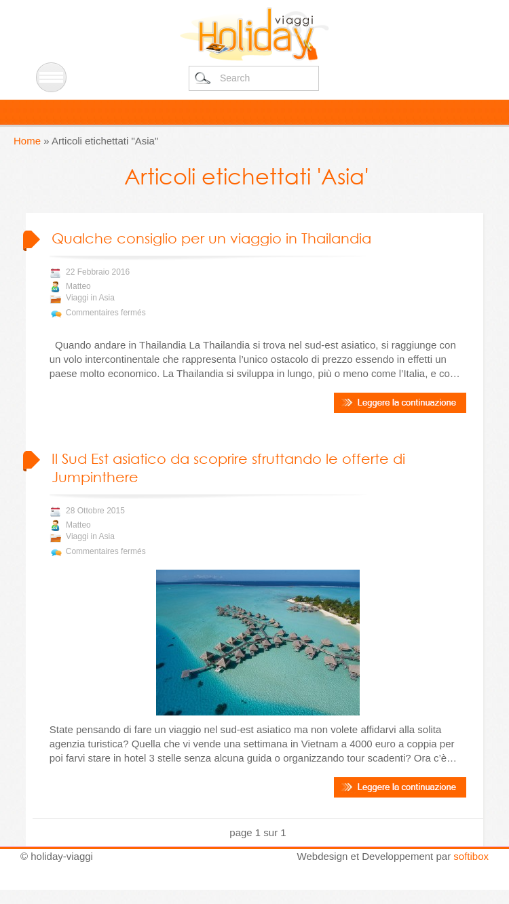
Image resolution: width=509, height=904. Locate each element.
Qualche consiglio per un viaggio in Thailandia (211, 238)
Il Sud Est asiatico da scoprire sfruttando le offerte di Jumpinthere (228, 467)
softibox (471, 856)
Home (27, 140)
